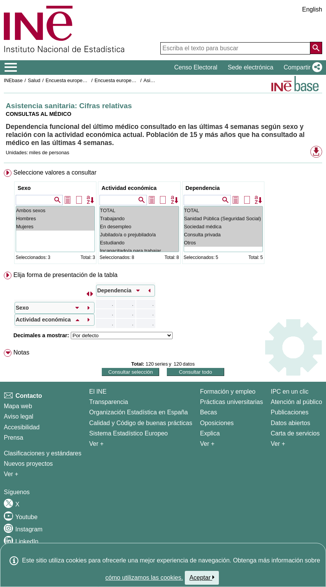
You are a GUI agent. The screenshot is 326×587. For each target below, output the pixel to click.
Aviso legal (18, 416)
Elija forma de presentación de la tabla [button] (65, 275)
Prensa (13, 437)
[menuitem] (163, 218)
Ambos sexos (55, 210)
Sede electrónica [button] (250, 67)
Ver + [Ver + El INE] (96, 443)
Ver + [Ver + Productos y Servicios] (278, 443)
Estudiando (139, 243)
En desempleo (139, 227)
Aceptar (201, 577)
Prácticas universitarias (231, 402)
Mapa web (18, 406)
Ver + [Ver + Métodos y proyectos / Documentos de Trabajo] (11, 474)
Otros (223, 243)
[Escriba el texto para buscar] (235, 48)
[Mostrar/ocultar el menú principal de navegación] (11, 67)
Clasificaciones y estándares (43, 453)
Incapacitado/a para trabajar (139, 251)
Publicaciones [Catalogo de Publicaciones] (289, 412)
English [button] (312, 9)
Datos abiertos (290, 423)
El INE (97, 391)
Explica (210, 433)
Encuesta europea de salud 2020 (130, 80)
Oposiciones (217, 423)
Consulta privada (223, 235)
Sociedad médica (223, 227)
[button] (301, 67)
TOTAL (139, 210)
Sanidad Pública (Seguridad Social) (223, 218)
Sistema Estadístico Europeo (128, 433)
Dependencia (203, 188)
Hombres (55, 218)
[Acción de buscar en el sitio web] (316, 48)
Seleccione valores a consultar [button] (54, 172)
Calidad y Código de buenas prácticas (140, 423)
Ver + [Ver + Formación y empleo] (207, 443)
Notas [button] (21, 352)
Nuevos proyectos (28, 463)
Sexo (24, 188)
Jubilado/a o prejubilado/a (139, 235)
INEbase (13, 80)
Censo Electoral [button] (195, 67)
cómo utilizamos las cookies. (144, 577)
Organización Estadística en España (138, 412)
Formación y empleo (228, 391)
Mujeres (55, 227)
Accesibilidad (21, 427)
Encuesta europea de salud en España (88, 80)
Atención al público (296, 402)
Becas (208, 412)
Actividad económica (128, 188)
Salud (34, 80)
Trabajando (139, 218)
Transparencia (108, 402)
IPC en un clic (289, 391)
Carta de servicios (295, 433)
